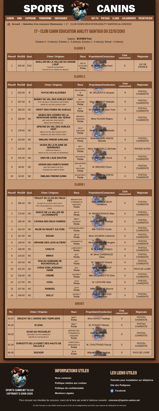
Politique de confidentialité (69, 388)
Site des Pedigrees (120, 385)
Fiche (83, 68)
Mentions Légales (64, 393)
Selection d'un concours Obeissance (43, 24)
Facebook (118, 390)
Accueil (16, 24)
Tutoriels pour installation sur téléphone (131, 380)
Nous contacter (63, 378)
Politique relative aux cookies (71, 383)
